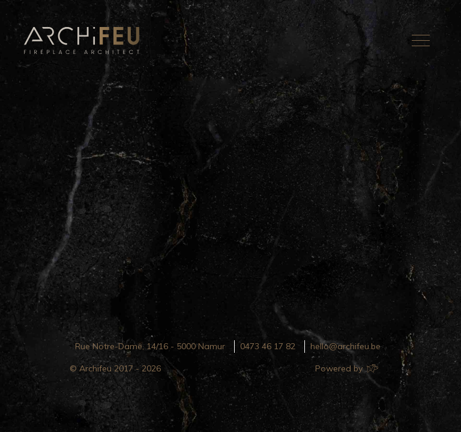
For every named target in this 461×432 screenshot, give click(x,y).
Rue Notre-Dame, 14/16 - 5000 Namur (150, 346)
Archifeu (84, 40)
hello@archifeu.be (345, 346)
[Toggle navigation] (421, 40)
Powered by (346, 368)
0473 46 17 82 (267, 346)
